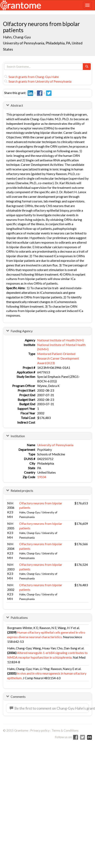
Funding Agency (22, 331)
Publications (19, 617)
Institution (18, 436)
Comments (18, 696)
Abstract (17, 105)
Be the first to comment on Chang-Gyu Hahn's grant (49, 708)
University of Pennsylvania (55, 445)
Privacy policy (40, 730)
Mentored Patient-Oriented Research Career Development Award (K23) (58, 358)
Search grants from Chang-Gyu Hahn (31, 77)
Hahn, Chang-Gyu (17, 37)
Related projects (22, 490)
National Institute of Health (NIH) (60, 340)
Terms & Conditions (65, 730)
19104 (41, 477)
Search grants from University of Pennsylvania (37, 81)
